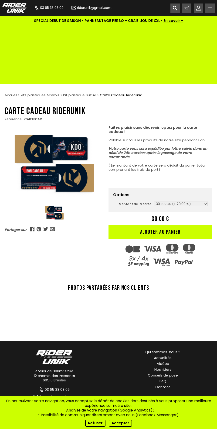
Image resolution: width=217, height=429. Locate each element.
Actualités (163, 298)
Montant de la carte (135, 145)
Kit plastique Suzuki (79, 36)
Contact (162, 328)
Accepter (120, 423)
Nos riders (162, 310)
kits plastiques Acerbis (40, 36)
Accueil (11, 36)
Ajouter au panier (160, 173)
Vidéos (163, 304)
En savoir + (173, 20)
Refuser (95, 423)
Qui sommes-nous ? (162, 293)
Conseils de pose (163, 316)
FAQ (162, 322)
